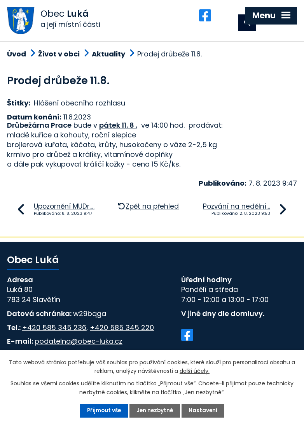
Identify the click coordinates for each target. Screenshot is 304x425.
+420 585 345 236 (54, 330)
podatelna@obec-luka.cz (78, 344)
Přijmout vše (103, 410)
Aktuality (108, 56)
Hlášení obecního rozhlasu (79, 106)
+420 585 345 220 (122, 330)
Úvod (16, 56)
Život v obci (59, 56)
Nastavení (204, 410)
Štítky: (18, 106)
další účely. (195, 370)
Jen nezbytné (155, 410)
